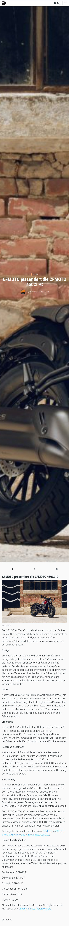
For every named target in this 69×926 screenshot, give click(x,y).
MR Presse (33, 292)
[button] (12, 569)
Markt (35, 274)
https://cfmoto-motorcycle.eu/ (35, 908)
